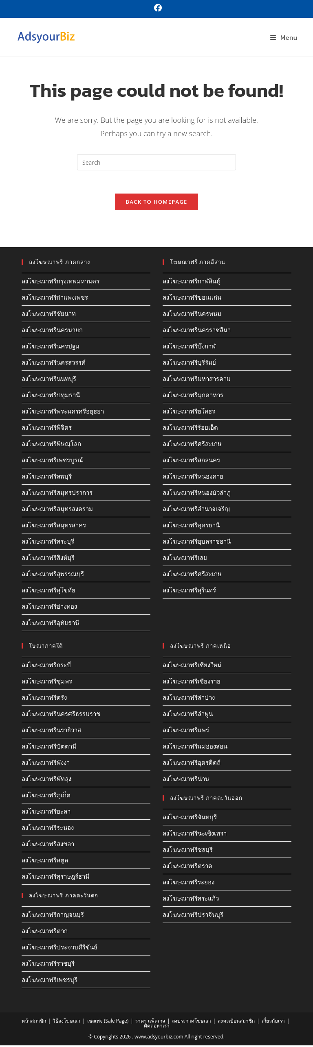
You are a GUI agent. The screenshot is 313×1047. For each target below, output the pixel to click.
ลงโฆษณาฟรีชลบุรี (188, 851)
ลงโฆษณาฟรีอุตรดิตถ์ (191, 764)
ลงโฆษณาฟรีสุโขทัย (48, 592)
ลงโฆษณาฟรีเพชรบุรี (49, 981)
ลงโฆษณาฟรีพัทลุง (46, 780)
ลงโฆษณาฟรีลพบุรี (47, 478)
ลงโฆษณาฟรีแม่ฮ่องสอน (195, 748)
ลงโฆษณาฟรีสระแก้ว (191, 900)
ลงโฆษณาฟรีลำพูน (188, 715)
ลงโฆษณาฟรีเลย (185, 559)
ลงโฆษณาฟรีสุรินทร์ (189, 592)
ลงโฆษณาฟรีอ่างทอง (49, 608)
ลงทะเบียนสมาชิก (236, 1022)
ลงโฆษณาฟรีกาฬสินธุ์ (191, 283)
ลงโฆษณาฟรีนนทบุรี (49, 380)
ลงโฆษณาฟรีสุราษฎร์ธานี (55, 878)
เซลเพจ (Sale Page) (107, 1022)
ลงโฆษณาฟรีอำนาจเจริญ (196, 510)
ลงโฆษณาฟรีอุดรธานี (191, 526)
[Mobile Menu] (284, 37)
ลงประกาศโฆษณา (191, 1022)
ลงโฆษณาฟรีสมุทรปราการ (57, 494)
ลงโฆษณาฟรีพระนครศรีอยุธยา (63, 413)
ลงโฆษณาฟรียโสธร (189, 413)
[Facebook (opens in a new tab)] (157, 8)
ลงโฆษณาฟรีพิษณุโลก (51, 445)
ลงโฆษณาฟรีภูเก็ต (46, 796)
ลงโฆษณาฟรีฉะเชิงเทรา (195, 835)
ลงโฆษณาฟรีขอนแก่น (192, 299)
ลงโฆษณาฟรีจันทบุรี (190, 818)
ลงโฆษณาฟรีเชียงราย (191, 683)
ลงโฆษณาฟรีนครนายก (52, 331)
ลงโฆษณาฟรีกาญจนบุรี (53, 916)
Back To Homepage (156, 203)
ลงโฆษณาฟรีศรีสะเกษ (192, 445)
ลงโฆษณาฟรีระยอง (188, 883)
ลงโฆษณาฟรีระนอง (48, 829)
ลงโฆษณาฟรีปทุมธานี (51, 396)
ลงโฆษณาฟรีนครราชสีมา (197, 331)
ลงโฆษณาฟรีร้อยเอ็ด (190, 429)
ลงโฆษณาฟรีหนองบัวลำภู (197, 494)
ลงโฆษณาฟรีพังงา (46, 764)
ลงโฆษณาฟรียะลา (46, 813)
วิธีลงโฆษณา (66, 1022)
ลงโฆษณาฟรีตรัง (44, 699)
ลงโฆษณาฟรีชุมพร (47, 683)
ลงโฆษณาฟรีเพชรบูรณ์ (52, 461)
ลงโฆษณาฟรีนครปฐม (50, 348)
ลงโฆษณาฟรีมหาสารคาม (197, 380)
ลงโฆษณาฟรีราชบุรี (48, 965)
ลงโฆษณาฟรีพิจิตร (47, 429)
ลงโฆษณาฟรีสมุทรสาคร (54, 526)
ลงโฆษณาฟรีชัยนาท (49, 315)
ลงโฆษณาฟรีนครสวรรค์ (54, 364)
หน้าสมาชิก (34, 1022)
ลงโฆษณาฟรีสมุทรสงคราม (57, 510)
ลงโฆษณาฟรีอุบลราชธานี (197, 543)
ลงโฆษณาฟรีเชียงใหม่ (192, 666)
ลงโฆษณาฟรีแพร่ (186, 731)
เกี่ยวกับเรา (273, 1022)
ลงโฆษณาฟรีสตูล (45, 862)
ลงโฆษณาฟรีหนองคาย (193, 478)
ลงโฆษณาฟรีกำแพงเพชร (55, 299)
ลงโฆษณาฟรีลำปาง (189, 699)
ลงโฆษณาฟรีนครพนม (192, 315)
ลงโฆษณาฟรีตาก (45, 932)
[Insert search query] (156, 162)
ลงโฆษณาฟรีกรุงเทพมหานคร (60, 283)
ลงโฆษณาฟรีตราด (187, 867)
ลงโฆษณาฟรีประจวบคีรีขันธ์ (59, 949)
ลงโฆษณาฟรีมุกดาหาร (193, 396)
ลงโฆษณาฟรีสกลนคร (191, 461)
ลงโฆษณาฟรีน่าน (186, 780)
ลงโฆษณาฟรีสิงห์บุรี (48, 559)
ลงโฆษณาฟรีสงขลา (48, 845)
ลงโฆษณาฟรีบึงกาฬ (189, 348)
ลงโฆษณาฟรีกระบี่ (46, 666)
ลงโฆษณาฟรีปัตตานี (49, 748)
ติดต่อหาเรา (157, 1027)
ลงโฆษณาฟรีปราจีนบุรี (193, 916)
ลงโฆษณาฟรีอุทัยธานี (50, 624)
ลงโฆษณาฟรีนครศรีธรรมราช (61, 715)
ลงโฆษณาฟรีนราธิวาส (51, 731)
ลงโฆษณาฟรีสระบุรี (48, 543)
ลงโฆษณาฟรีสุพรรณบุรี (53, 575)
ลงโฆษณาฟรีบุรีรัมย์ (189, 364)
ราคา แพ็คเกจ (150, 1022)
